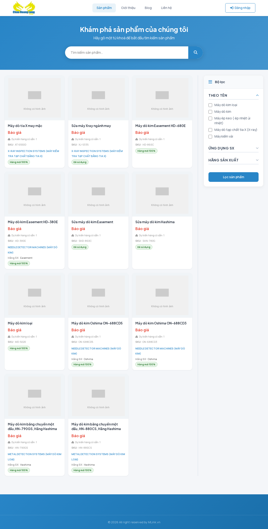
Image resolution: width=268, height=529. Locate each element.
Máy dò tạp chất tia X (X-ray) (235, 129)
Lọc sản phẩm (233, 177)
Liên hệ (166, 8)
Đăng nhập (240, 8)
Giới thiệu (128, 8)
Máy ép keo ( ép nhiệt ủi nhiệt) (232, 120)
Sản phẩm (104, 8)
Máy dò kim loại (225, 105)
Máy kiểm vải (223, 136)
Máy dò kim (222, 111)
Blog (148, 8)
